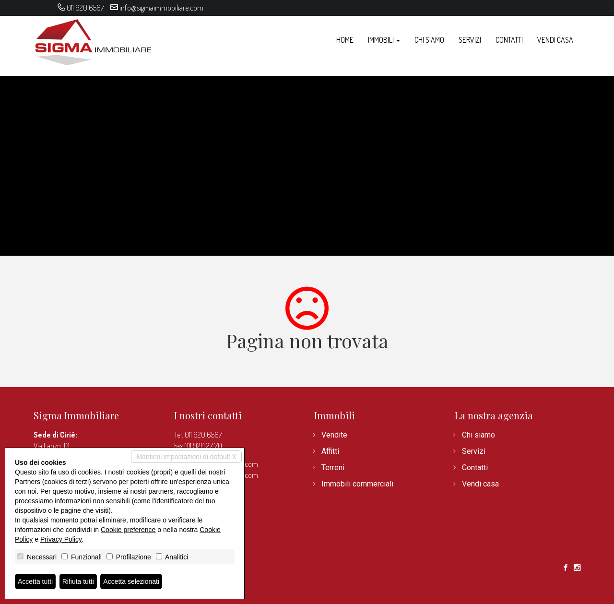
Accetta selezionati (131, 581)
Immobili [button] (384, 40)
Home (345, 40)
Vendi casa (555, 40)
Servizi (470, 40)
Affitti (330, 451)
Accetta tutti (35, 581)
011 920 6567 (85, 7)
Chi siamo (429, 40)
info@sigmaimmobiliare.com (161, 7)
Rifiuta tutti (78, 581)
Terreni (332, 467)
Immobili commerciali (357, 483)
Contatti (509, 40)
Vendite (334, 434)
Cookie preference (128, 529)
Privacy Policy (61, 539)
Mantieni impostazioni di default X (186, 457)
